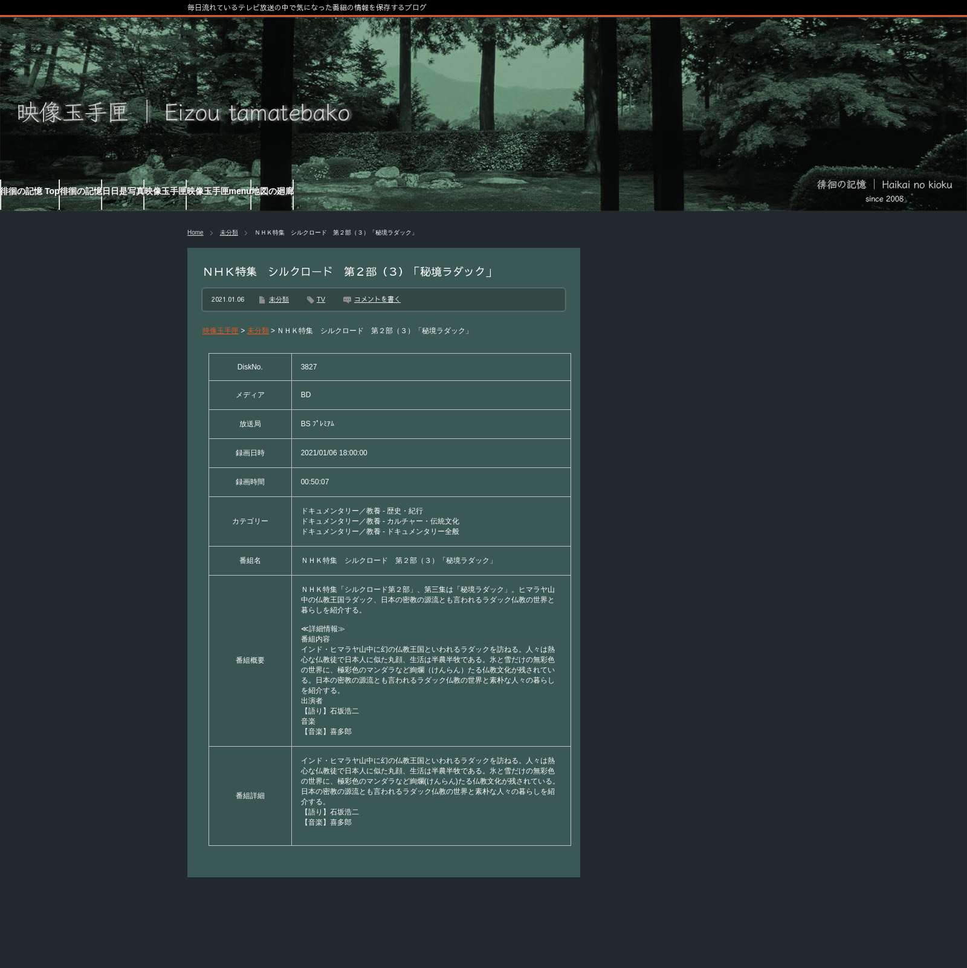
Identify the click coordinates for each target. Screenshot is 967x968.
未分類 (229, 232)
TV (321, 299)
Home (195, 232)
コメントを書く (377, 299)
